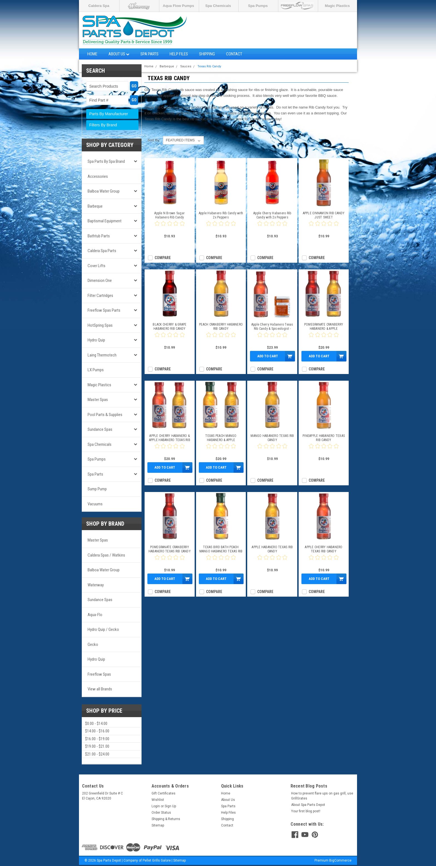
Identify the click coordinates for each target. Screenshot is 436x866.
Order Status (161, 813)
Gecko (93, 644)
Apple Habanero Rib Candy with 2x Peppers (221, 215)
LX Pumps (96, 369)
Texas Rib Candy (209, 66)
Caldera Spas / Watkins (106, 555)
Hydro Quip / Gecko (103, 629)
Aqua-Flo (95, 614)
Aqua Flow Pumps (178, 6)
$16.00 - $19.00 (97, 738)
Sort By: (153, 140)
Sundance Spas (100, 429)
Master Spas (98, 399)
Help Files (179, 53)
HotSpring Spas (100, 325)
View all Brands (100, 689)
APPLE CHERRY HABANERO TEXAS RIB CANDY (323, 549)
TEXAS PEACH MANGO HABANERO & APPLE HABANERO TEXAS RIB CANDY (221, 438)
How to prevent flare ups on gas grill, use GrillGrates (322, 795)
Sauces (185, 66)
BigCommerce (340, 860)
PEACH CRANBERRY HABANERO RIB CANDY (221, 327)
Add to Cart (267, 356)
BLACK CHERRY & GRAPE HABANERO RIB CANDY (169, 327)
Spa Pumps (258, 6)
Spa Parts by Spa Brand (106, 161)
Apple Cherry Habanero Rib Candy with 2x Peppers (272, 215)
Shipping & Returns (166, 819)
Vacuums (95, 503)
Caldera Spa (98, 6)
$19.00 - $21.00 (97, 746)
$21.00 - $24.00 (97, 754)
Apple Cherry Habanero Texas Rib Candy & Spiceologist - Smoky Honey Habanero (272, 327)
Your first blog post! (305, 811)
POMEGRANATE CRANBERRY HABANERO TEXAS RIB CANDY (169, 549)
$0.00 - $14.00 (96, 723)
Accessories (98, 176)
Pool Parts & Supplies (105, 414)
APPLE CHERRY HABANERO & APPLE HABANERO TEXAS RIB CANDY (169, 438)
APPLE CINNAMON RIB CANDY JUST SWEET (324, 215)
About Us (118, 53)
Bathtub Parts (99, 235)
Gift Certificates (163, 793)
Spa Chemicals (218, 6)
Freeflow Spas (99, 674)
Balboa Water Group (104, 191)
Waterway (96, 584)
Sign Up (170, 806)
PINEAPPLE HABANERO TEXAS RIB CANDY (324, 438)
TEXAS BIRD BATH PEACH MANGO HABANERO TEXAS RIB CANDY (221, 549)
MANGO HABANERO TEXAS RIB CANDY (272, 438)
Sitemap (158, 825)
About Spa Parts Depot (308, 805)
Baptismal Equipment (105, 220)
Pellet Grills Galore (157, 860)
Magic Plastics (337, 6)
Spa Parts (149, 53)
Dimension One (100, 280)
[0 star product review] (170, 226)
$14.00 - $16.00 (97, 731)
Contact (234, 53)
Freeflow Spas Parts (104, 310)
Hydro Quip (96, 340)
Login (156, 806)
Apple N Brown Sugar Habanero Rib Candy (169, 215)
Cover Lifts (96, 265)
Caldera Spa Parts (102, 250)
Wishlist (158, 800)
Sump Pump (97, 488)
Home (92, 53)
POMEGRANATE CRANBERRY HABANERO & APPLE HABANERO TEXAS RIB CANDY (324, 327)
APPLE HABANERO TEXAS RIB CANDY (272, 549)
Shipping (207, 53)
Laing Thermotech (102, 355)
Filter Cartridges (100, 295)
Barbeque (95, 206)
